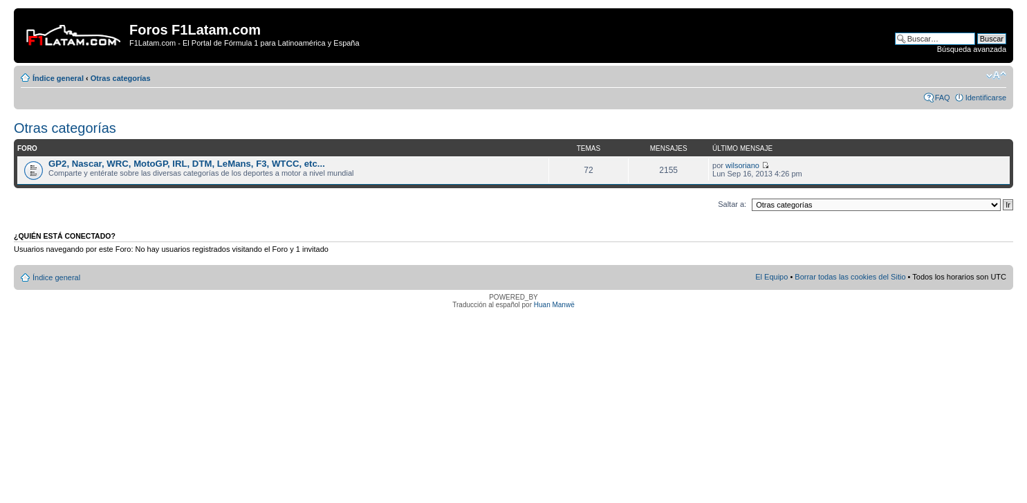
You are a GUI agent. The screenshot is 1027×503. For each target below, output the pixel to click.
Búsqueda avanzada (971, 49)
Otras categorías (121, 78)
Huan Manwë (554, 305)
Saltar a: (732, 204)
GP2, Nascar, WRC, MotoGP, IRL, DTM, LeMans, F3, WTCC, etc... (186, 163)
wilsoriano (742, 165)
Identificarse (985, 97)
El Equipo (771, 277)
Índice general (58, 78)
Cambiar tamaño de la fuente (996, 75)
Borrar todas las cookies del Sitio (850, 277)
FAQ (942, 97)
